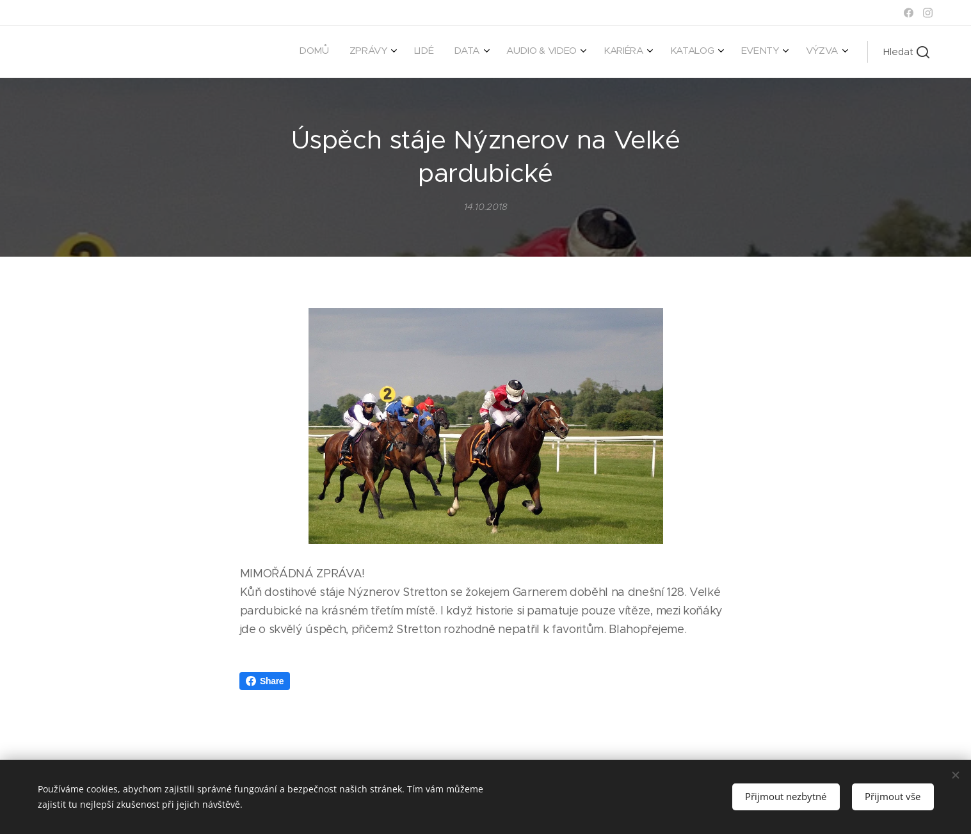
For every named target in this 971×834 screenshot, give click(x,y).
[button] (906, 52)
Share (265, 681)
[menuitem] (639, 52)
